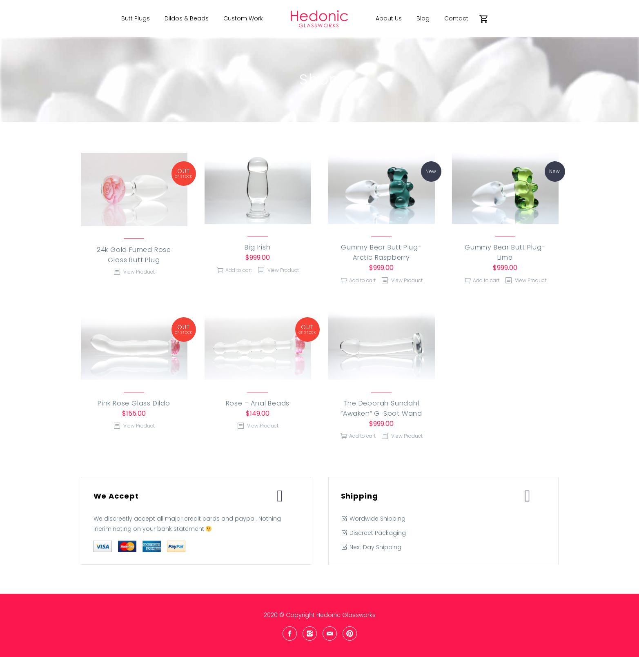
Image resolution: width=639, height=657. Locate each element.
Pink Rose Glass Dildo (134, 403)
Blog (423, 18)
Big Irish (257, 247)
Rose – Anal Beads (258, 403)
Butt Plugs (135, 18)
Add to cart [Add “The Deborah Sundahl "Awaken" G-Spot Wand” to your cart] (362, 435)
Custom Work (243, 18)
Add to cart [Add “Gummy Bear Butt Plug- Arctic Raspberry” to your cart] (362, 280)
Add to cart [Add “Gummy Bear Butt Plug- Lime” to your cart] (486, 280)
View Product (138, 271)
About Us (389, 18)
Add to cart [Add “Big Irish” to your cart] (238, 270)
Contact (456, 18)
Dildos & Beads (187, 18)
